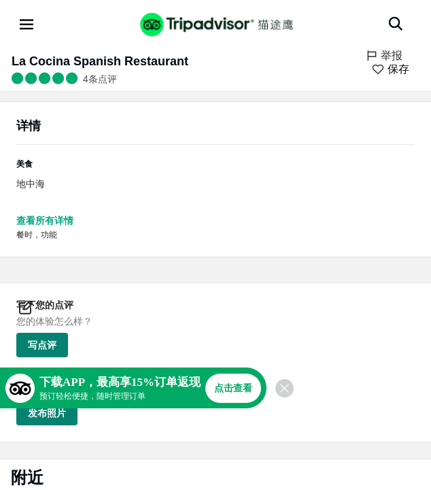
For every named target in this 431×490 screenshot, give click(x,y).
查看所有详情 (44, 220)
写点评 (42, 345)
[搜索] (395, 23)
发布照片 (47, 413)
